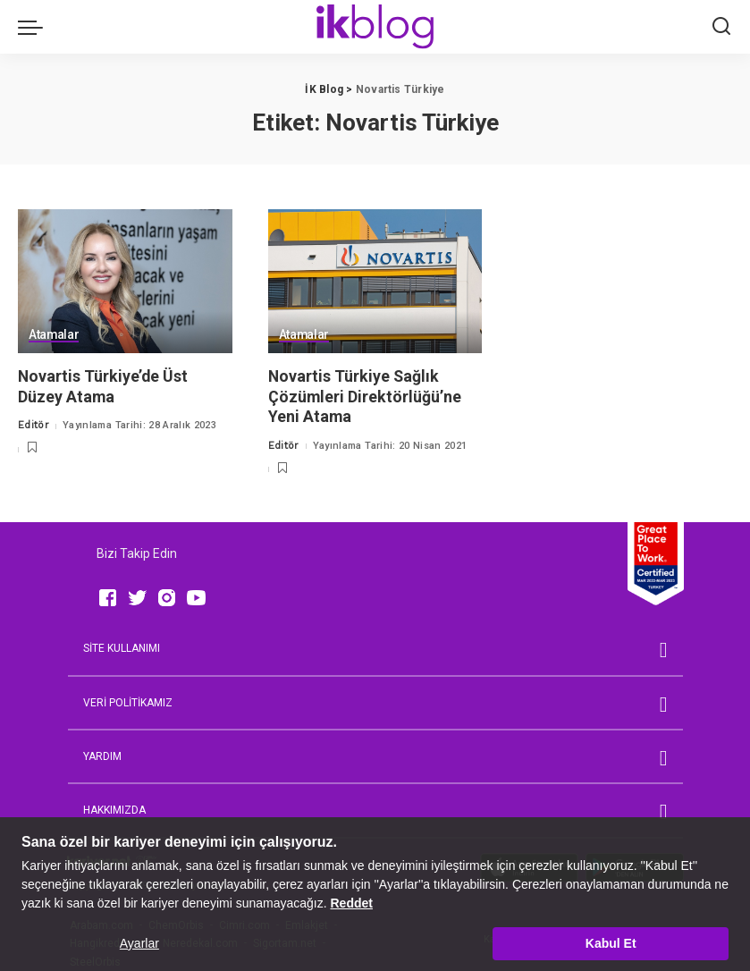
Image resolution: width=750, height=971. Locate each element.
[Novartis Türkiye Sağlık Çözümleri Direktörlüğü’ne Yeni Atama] (375, 281)
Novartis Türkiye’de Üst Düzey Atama (104, 386)
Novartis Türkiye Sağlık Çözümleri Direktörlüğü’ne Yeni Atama (365, 396)
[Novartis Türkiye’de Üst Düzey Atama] (125, 281)
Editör (33, 425)
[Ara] (721, 27)
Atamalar (54, 335)
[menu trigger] (35, 27)
